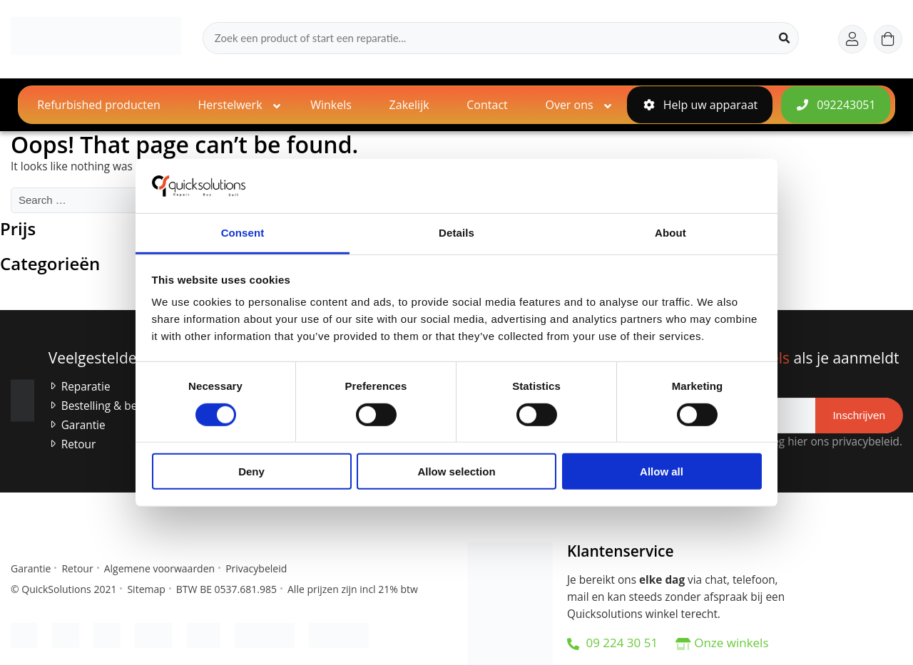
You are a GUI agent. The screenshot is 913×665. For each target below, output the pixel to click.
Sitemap (146, 589)
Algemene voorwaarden (159, 568)
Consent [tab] (243, 233)
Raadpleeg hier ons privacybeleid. (813, 441)
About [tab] (670, 233)
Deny (251, 471)
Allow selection (456, 471)
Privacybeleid (256, 568)
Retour (78, 444)
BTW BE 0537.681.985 (226, 589)
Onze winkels (731, 642)
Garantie (83, 425)
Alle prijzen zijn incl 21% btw (352, 589)
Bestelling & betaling (113, 405)
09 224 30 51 (612, 642)
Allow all (661, 471)
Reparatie (86, 386)
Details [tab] (456, 233)
